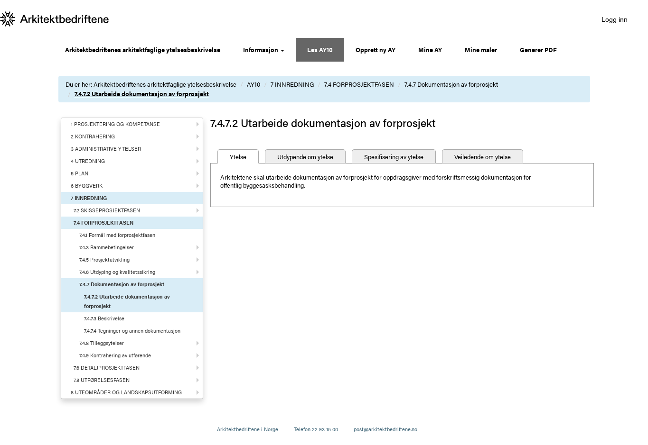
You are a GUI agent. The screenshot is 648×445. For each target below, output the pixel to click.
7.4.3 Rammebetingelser (106, 247)
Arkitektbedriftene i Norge (247, 429)
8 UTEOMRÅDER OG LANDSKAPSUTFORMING (126, 392)
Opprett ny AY (375, 49)
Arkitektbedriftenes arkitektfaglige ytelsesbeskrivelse (142, 49)
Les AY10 (320, 49)
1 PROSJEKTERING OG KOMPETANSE (115, 123)
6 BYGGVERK (87, 185)
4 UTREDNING (88, 160)
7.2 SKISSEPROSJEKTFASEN (107, 210)
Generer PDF (538, 49)
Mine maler (481, 49)
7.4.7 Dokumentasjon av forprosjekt (451, 84)
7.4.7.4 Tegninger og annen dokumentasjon (132, 330)
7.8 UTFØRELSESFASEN (102, 379)
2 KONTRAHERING (93, 136)
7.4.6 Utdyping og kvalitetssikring (117, 271)
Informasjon (263, 49)
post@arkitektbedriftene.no (385, 429)
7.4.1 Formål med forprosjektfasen (117, 234)
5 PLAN (79, 173)
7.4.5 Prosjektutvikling (104, 259)
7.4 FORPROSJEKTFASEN (359, 84)
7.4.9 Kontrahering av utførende (115, 355)
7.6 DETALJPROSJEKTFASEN (107, 367)
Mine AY (430, 49)
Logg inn (614, 19)
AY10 (253, 84)
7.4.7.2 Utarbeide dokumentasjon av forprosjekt (142, 93)
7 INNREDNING (292, 84)
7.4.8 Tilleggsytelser (101, 342)
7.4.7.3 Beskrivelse (104, 318)
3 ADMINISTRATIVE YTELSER (106, 148)
